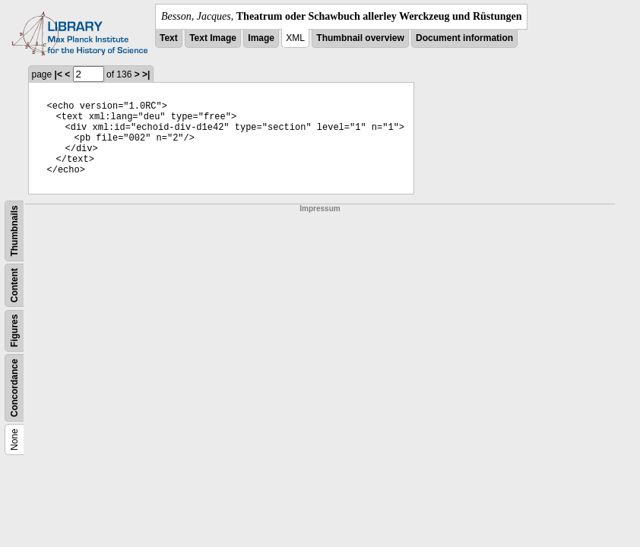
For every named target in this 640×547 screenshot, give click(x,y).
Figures (14, 331)
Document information (464, 38)
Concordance (14, 388)
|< (58, 74)
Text (169, 38)
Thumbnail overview (360, 38)
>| (146, 74)
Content (14, 285)
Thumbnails (14, 230)
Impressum (319, 208)
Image (261, 38)
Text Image (212, 38)
